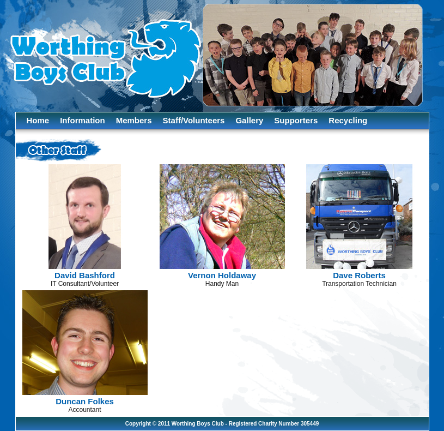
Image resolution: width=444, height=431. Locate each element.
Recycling (348, 120)
